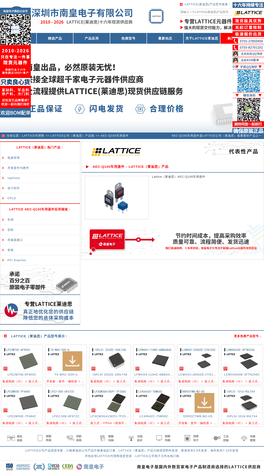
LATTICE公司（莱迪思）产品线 (73, 135)
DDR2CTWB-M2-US (198, 416)
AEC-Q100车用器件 (115, 135)
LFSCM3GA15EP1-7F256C (110, 416)
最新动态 (165, 38)
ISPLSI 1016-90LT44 (242, 416)
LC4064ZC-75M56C (153, 416)
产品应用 (92, 38)
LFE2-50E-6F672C (66, 416)
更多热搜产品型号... (248, 336)
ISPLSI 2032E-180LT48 (110, 374)
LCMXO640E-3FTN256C (242, 374)
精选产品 (55, 38)
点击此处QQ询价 (252, 53)
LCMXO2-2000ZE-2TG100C (198, 374)
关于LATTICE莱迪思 (201, 38)
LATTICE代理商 (33, 135)
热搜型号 (128, 38)
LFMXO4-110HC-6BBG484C (155, 374)
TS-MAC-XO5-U (66, 374)
